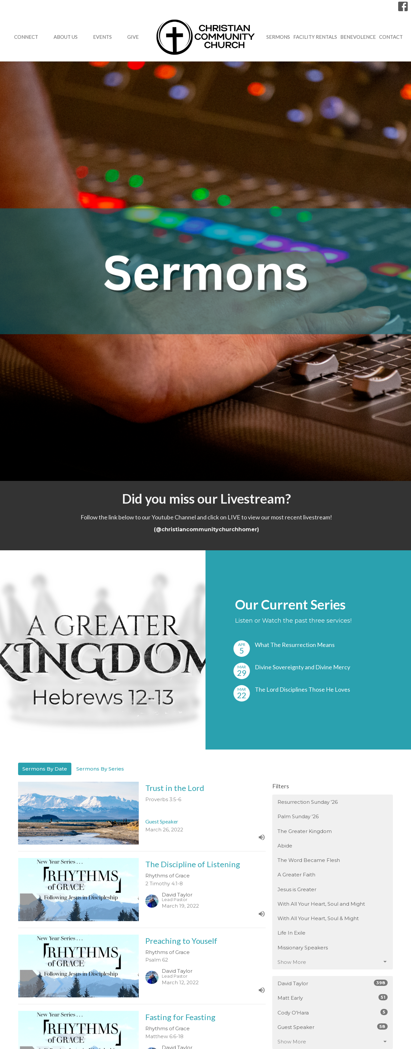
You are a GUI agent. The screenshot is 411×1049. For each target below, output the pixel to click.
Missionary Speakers (303, 947)
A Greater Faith (296, 874)
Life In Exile (291, 933)
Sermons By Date (44, 769)
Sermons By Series (100, 769)
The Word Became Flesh (309, 860)
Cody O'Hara (333, 1012)
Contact (391, 37)
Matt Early (333, 997)
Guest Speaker (333, 1026)
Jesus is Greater (297, 889)
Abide (285, 846)
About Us (66, 37)
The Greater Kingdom (305, 831)
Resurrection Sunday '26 (308, 802)
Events (102, 37)
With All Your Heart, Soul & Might (318, 918)
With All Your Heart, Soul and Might (321, 904)
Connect (26, 37)
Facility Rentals (315, 37)
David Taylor (333, 983)
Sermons (278, 37)
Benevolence (358, 37)
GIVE (133, 37)
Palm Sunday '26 (298, 816)
